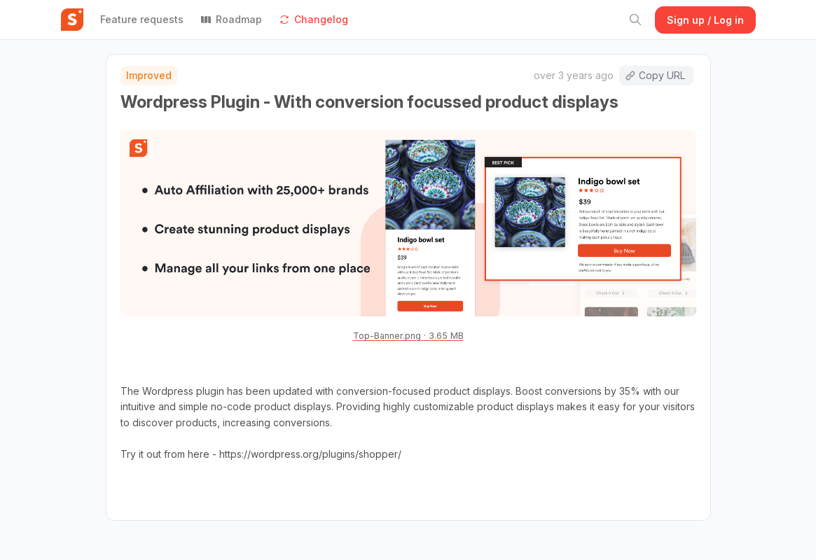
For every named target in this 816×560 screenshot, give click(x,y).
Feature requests (142, 19)
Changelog (313, 19)
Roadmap (231, 19)
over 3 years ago (574, 75)
